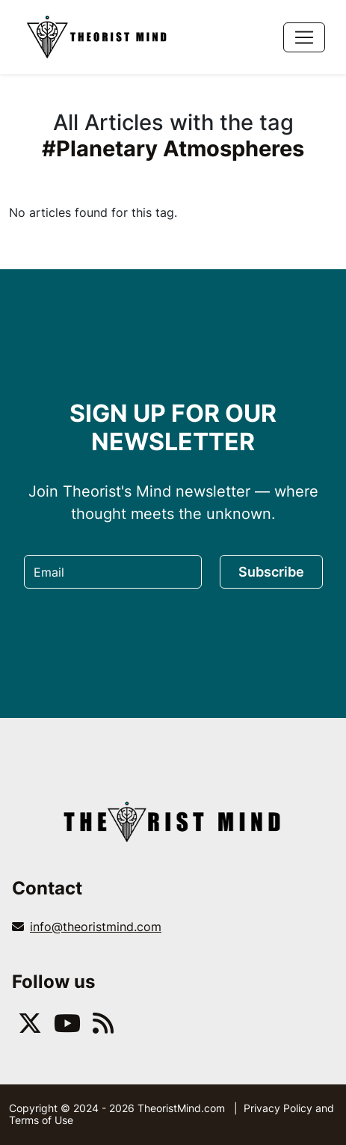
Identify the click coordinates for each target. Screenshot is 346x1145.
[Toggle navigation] (304, 37)
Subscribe (271, 572)
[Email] (113, 572)
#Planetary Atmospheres (173, 148)
